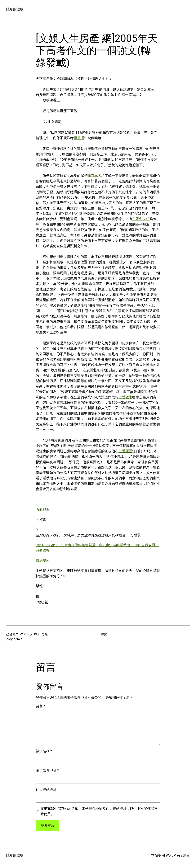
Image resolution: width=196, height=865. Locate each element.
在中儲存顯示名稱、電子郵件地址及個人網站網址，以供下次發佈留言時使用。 (99, 811)
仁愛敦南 (125, 397)
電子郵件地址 (47, 770)
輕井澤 (79, 138)
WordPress (174, 855)
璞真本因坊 (96, 176)
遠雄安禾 (43, 561)
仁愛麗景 (125, 451)
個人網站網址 (46, 790)
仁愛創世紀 (140, 219)
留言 (40, 706)
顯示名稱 (44, 751)
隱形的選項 (14, 9)
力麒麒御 (43, 510)
